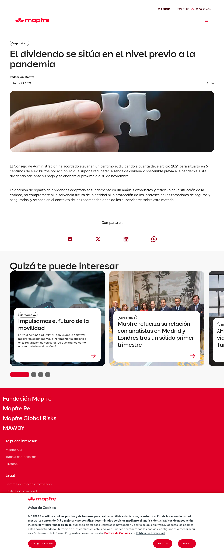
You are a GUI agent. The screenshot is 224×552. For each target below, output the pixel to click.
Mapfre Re (16, 408)
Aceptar (187, 543)
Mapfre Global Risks (29, 418)
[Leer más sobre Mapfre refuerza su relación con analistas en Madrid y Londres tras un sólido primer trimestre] (157, 356)
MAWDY (13, 428)
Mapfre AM (14, 450)
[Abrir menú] (206, 20)
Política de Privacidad (150, 533)
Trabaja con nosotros (21, 457)
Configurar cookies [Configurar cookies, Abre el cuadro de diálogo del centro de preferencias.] (42, 543)
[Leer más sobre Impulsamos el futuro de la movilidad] (57, 356)
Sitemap (12, 464)
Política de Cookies (117, 533)
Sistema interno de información (29, 484)
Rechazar (163, 543)
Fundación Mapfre (27, 398)
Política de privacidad (21, 491)
